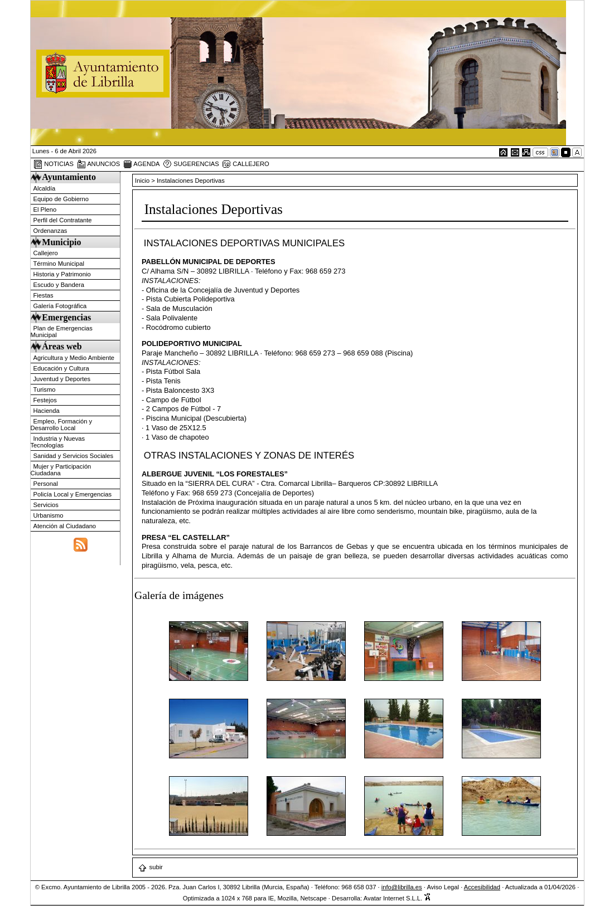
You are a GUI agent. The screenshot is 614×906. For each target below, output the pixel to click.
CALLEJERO (245, 164)
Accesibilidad (482, 887)
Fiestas (43, 295)
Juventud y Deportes (62, 379)
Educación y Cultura (61, 368)
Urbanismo (48, 515)
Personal (45, 483)
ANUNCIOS (98, 164)
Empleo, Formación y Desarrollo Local (62, 424)
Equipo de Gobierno (61, 199)
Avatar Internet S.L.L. (398, 898)
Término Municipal (58, 263)
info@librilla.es (401, 887)
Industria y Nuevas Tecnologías (58, 442)
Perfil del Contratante (62, 220)
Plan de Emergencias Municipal (62, 331)
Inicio (143, 180)
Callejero (45, 253)
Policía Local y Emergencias (72, 494)
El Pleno (45, 209)
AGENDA (141, 164)
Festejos (45, 400)
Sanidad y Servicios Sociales (73, 455)
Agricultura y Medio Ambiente (74, 357)
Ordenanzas (50, 230)
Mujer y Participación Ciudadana (61, 469)
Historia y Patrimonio (62, 274)
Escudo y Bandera (58, 284)
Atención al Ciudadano (64, 526)
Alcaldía (44, 188)
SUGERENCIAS (191, 164)
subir (150, 867)
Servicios (46, 504)
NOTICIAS (53, 164)
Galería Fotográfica (60, 306)
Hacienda (46, 410)
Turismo (44, 389)
